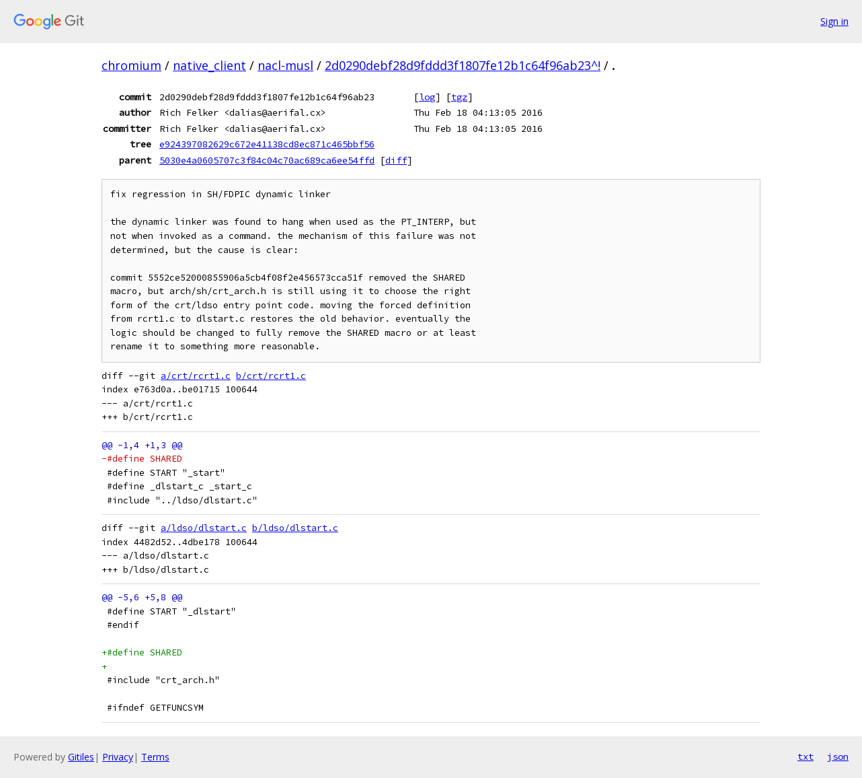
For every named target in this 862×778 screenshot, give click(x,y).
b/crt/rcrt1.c (271, 376)
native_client (209, 65)
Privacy (117, 756)
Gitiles (81, 756)
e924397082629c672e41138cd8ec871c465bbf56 (267, 144)
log (427, 97)
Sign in (834, 21)
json (838, 756)
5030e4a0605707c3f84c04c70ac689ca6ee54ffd (267, 160)
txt (805, 756)
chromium (131, 65)
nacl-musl (285, 65)
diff (396, 160)
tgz (459, 97)
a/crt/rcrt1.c (196, 376)
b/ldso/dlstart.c (295, 528)
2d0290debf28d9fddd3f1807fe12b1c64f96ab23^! (462, 65)
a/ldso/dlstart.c (204, 528)
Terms (155, 756)
